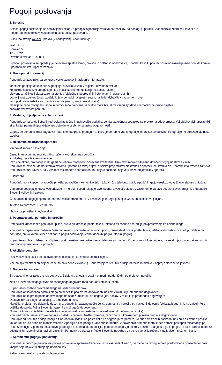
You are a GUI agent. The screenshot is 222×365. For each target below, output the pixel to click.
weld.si (36, 39)
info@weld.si (43, 211)
